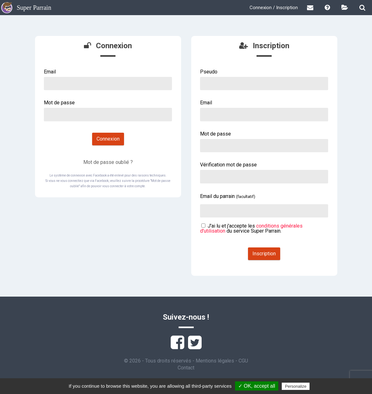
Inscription (264, 254)
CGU (243, 361)
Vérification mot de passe (228, 165)
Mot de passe (59, 103)
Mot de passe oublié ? (108, 162)
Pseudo (208, 72)
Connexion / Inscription (274, 7)
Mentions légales (215, 361)
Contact (186, 368)
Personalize (295, 386)
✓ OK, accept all (256, 386)
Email (50, 72)
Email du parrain (227, 196)
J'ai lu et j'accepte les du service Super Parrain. (251, 228)
